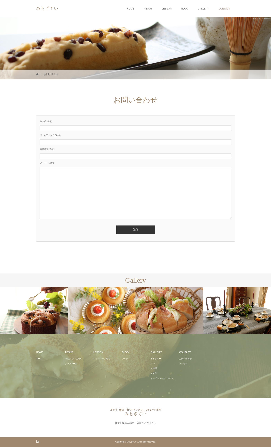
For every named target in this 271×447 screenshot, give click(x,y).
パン (153, 363)
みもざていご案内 (73, 358)
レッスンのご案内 (101, 358)
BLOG (184, 8)
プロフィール (71, 363)
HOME (130, 8)
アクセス (183, 363)
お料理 (154, 368)
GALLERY (203, 8)
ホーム (39, 358)
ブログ (125, 358)
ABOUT (148, 8)
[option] (34, 310)
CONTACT (224, 8)
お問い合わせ (185, 358)
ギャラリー (156, 358)
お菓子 (154, 373)
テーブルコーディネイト (162, 378)
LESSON (167, 8)
